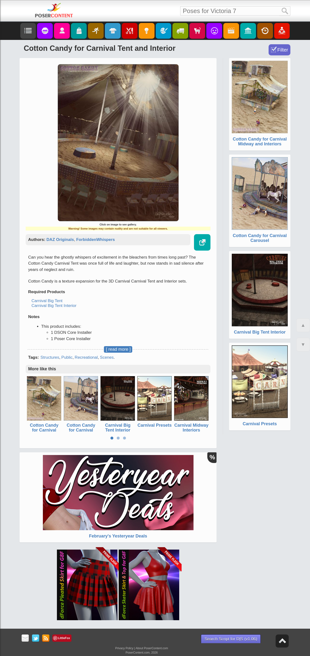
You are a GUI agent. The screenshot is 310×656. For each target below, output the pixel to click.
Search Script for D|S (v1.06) (231, 639)
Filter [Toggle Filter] (282, 49)
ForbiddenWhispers (95, 239)
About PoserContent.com (152, 648)
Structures (49, 357)
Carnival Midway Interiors (191, 427)
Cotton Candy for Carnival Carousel (81, 430)
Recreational (86, 357)
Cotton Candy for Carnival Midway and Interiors (44, 432)
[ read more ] (118, 349)
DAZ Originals (60, 239)
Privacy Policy (124, 648)
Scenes (107, 357)
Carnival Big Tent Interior (54, 305)
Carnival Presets (155, 425)
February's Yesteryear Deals (118, 536)
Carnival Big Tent (46, 300)
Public (66, 357)
